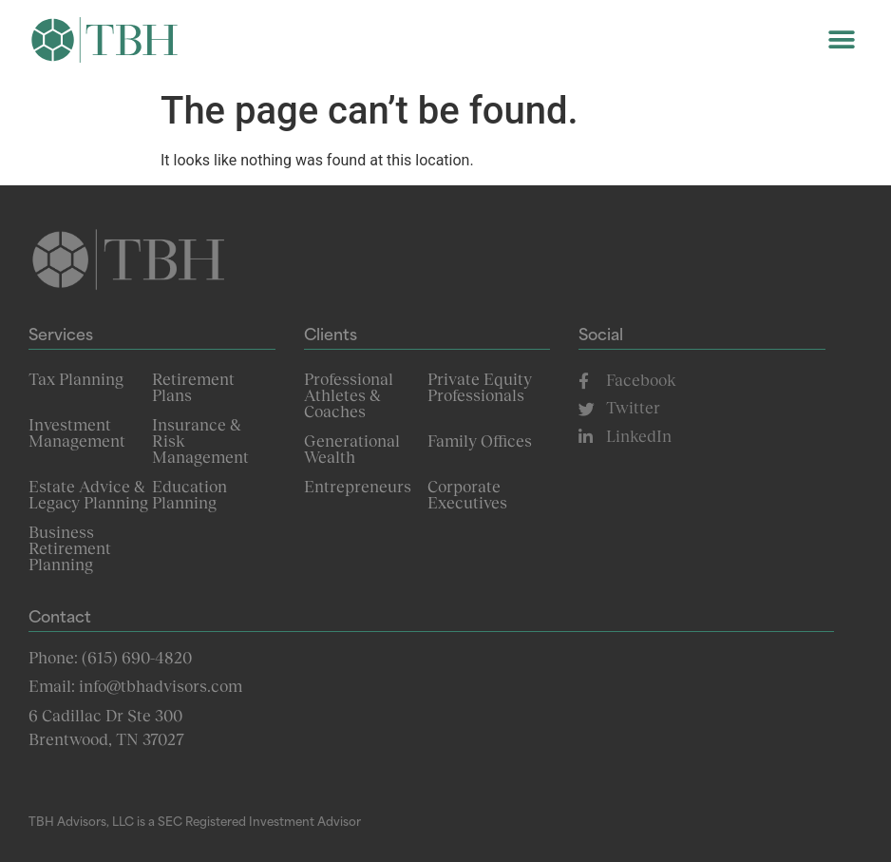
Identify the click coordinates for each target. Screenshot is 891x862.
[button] (841, 40)
